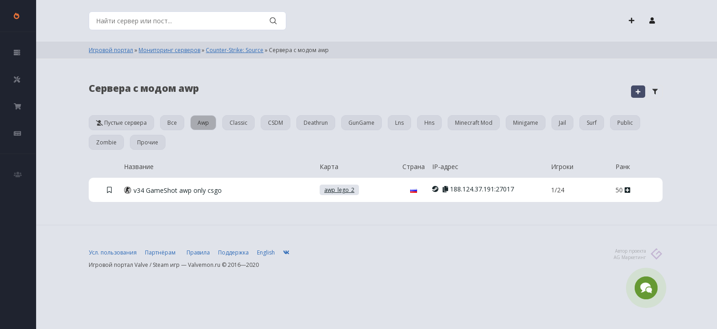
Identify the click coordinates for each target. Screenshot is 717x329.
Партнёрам (160, 252)
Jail (562, 123)
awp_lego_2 (339, 190)
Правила (198, 252)
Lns (399, 123)
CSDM (275, 123)
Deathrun (316, 123)
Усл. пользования (113, 252)
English (266, 252)
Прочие (147, 142)
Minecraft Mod (473, 123)
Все (172, 123)
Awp (203, 123)
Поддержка (233, 252)
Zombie (106, 142)
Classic (238, 123)
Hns (429, 123)
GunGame (361, 123)
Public (625, 123)
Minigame (525, 123)
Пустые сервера (121, 123)
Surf (592, 123)
